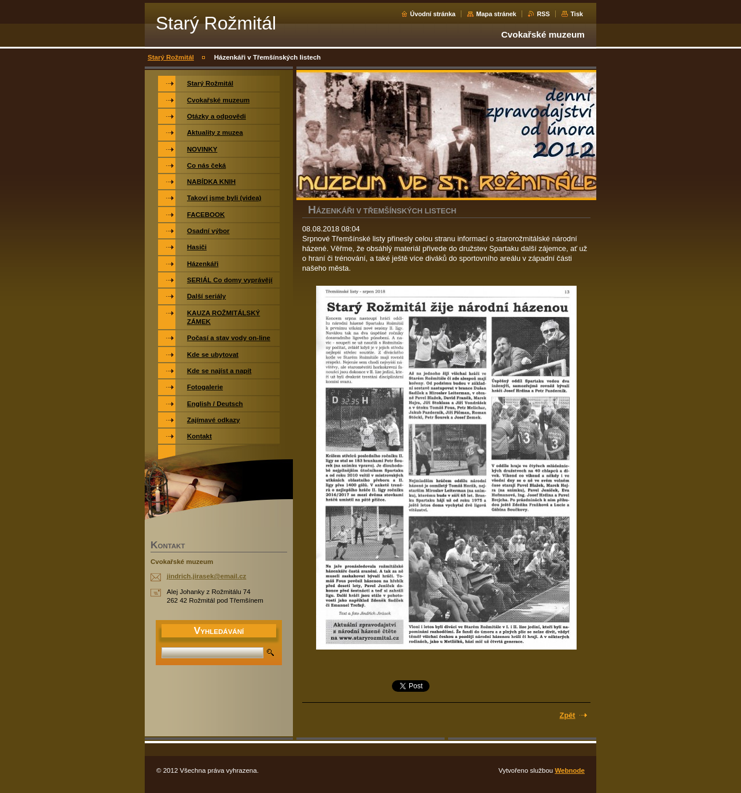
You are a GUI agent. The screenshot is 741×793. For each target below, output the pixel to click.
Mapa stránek (496, 13)
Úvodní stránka (433, 13)
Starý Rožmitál (171, 57)
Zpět (567, 715)
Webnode (570, 770)
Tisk (576, 13)
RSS (543, 13)
